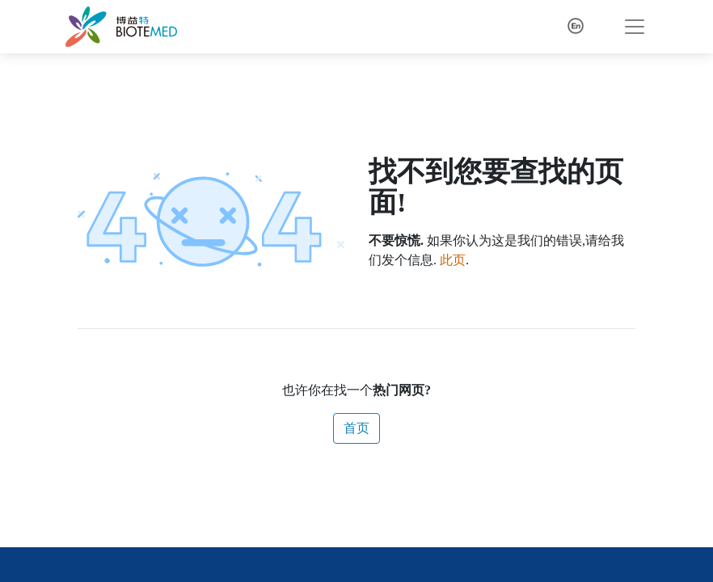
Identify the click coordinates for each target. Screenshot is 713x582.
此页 (453, 260)
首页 (356, 428)
